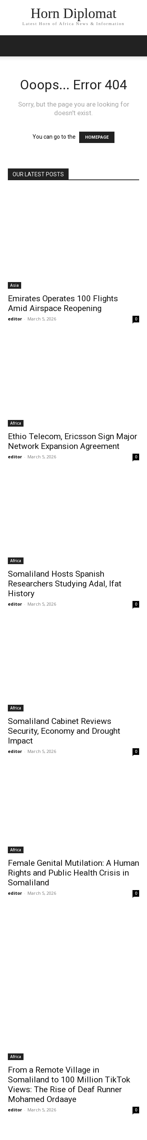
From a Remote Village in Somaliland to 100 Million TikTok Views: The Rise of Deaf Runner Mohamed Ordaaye (69, 1084)
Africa (15, 423)
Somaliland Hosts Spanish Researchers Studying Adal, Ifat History (65, 583)
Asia (14, 285)
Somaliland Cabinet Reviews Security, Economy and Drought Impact (64, 731)
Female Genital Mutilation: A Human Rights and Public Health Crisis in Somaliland (73, 872)
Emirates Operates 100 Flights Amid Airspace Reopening (63, 303)
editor (15, 319)
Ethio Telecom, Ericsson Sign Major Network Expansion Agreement (72, 441)
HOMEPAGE (97, 137)
